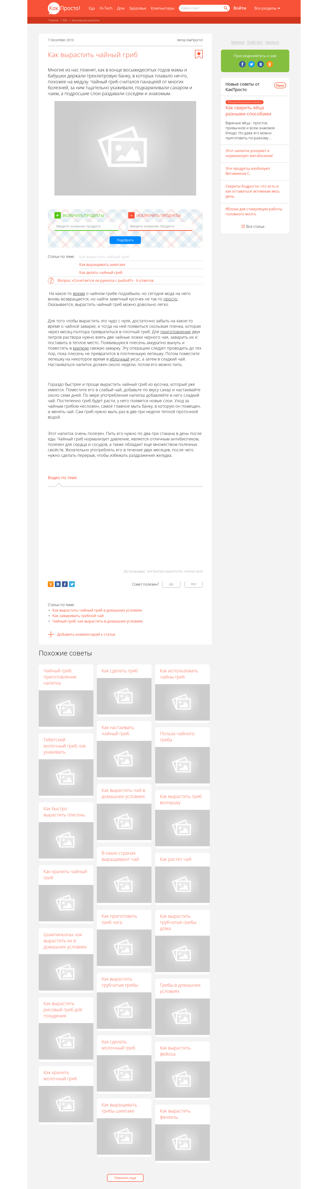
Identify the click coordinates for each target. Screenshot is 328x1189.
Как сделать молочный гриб (118, 1045)
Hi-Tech (106, 8)
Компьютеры (162, 8)
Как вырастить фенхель (175, 1114)
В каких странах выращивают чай (120, 856)
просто (170, 299)
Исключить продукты (158, 215)
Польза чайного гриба (177, 736)
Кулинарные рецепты (86, 20)
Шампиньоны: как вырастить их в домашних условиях (65, 940)
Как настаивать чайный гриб (118, 730)
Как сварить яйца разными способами (248, 110)
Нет (194, 584)
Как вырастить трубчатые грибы (120, 982)
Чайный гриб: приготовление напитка (60, 677)
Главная (53, 20)
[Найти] (225, 8)
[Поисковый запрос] (204, 8)
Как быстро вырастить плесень (64, 811)
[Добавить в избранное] (199, 54)
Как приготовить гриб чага (119, 919)
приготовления (175, 331)
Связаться (272, 42)
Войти (239, 8)
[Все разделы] (267, 8)
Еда (92, 8)
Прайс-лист (255, 42)
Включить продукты (83, 215)
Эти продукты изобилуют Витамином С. (248, 171)
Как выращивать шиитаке (102, 264)
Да (171, 584)
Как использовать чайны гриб (179, 674)
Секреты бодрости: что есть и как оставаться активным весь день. (252, 191)
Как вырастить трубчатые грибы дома (178, 922)
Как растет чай (176, 859)
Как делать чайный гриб (101, 272)
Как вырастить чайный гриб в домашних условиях (97, 610)
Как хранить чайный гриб (65, 874)
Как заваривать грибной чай (78, 615)
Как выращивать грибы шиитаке (119, 1108)
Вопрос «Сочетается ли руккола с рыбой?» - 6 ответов (106, 280)
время (79, 293)
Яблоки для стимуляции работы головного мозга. (254, 211)
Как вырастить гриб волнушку (181, 799)
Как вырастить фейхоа (175, 1051)
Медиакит (238, 42)
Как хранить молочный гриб (60, 1075)
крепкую (81, 348)
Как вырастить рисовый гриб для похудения (63, 1009)
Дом (121, 8)
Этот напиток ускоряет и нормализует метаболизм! (249, 153)
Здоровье (137, 8)
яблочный (119, 359)
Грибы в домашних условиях (180, 988)
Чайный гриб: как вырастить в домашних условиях (97, 621)
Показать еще (125, 1178)
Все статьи (255, 226)
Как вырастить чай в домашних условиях (123, 793)
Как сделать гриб (120, 671)
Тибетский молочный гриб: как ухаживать (65, 746)
